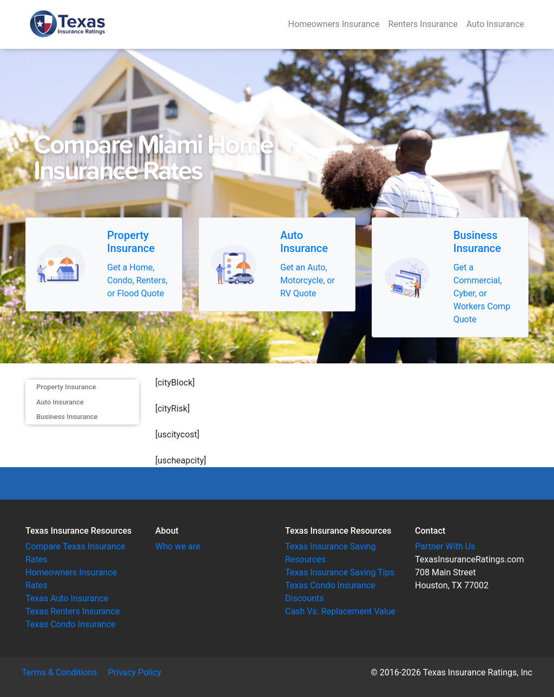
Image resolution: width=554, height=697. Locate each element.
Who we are (177, 546)
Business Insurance (66, 417)
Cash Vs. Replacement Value (340, 611)
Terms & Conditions (59, 672)
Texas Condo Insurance (70, 624)
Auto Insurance (495, 24)
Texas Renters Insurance (72, 611)
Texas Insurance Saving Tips (339, 572)
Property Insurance (66, 387)
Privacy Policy (135, 672)
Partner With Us (445, 546)
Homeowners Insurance (334, 24)
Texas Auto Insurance (66, 598)
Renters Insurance (423, 24)
